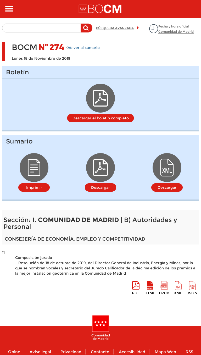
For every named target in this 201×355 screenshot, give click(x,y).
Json (192, 293)
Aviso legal (40, 351)
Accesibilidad (132, 351)
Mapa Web (165, 351)
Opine (14, 351)
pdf (135, 293)
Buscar (86, 30)
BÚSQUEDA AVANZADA (115, 28)
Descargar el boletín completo (100, 118)
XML (178, 293)
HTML (149, 293)
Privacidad (70, 351)
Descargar (100, 187)
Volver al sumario (84, 47)
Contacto (100, 351)
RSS (189, 351)
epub (164, 293)
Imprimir (34, 187)
